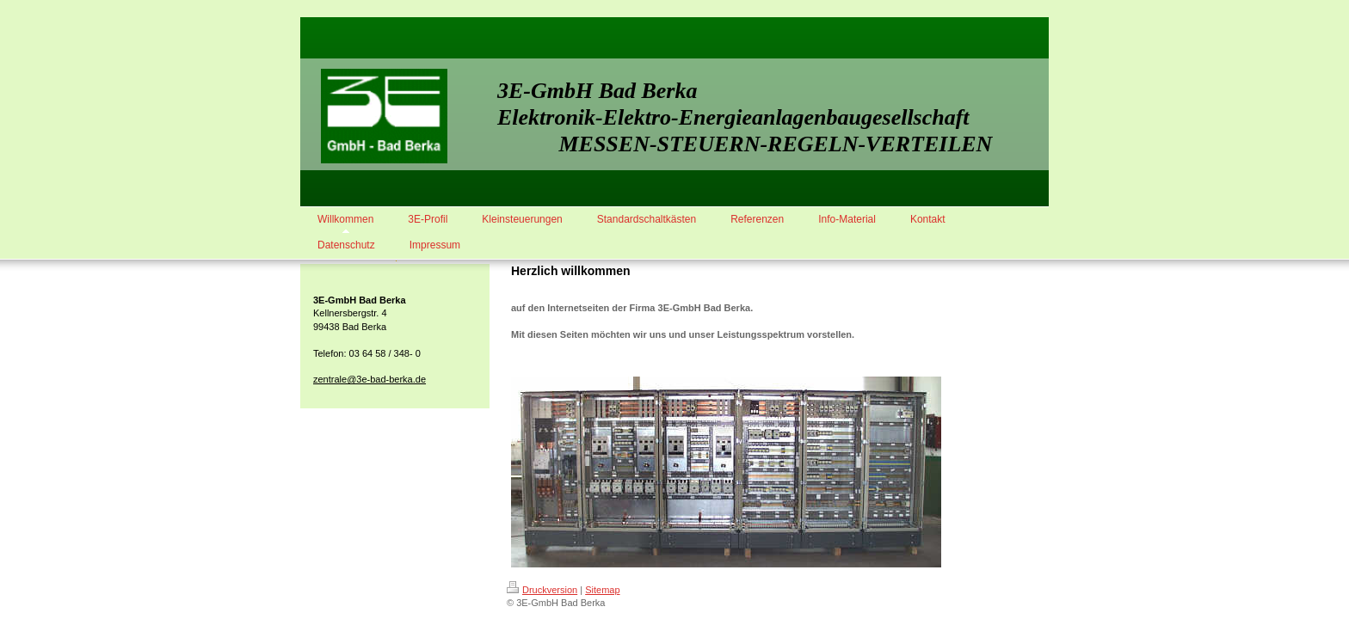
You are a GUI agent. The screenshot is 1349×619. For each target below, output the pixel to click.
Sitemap (602, 590)
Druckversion (542, 590)
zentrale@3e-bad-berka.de (369, 379)
